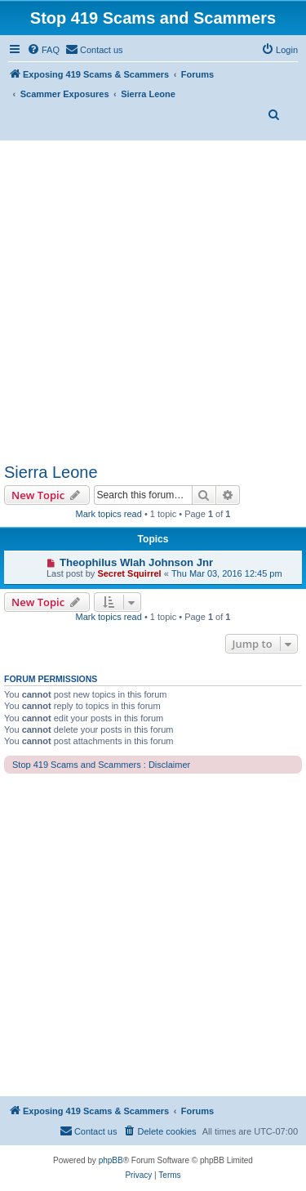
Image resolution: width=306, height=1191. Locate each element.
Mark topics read (109, 514)
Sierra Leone (51, 472)
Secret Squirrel (129, 573)
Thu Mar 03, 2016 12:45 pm (226, 573)
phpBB (111, 1160)
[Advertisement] (153, 302)
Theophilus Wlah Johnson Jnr (136, 562)
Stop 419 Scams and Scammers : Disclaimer (101, 764)
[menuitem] (43, 50)
